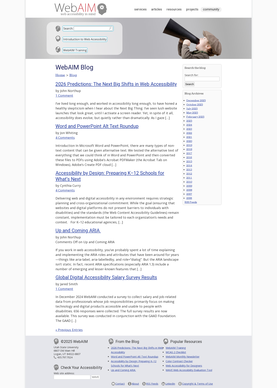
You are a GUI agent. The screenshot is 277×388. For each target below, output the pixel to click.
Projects (192, 9)
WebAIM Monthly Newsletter (182, 356)
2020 (189, 141)
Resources (174, 9)
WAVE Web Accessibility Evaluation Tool (189, 370)
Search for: (191, 75)
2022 (189, 133)
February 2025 (195, 116)
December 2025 (196, 100)
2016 (189, 157)
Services (140, 9)
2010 (189, 182)
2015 (189, 161)
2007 (189, 194)
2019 (189, 145)
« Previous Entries (69, 330)
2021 (189, 137)
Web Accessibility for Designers (184, 365)
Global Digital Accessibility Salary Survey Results (106, 277)
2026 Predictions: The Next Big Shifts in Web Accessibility (116, 84)
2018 (189, 149)
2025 (189, 121)
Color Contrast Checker (179, 361)
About (135, 383)
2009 (189, 186)
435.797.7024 (64, 357)
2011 (189, 177)
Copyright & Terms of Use (197, 383)
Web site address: (64, 373)
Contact (120, 383)
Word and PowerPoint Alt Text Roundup (96, 126)
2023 (189, 129)
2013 (189, 169)
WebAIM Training (75, 50)
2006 (189, 198)
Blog (73, 75)
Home (60, 75)
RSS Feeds (191, 202)
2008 (189, 190)
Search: (68, 28)
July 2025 (192, 108)
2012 (189, 173)
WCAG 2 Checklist (176, 352)
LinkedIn (170, 383)
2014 (189, 165)
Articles (156, 9)
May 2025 (192, 112)
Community (211, 9)
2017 (189, 153)
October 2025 (194, 104)
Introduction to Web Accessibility (85, 39)
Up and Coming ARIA (78, 230)
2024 (189, 125)
